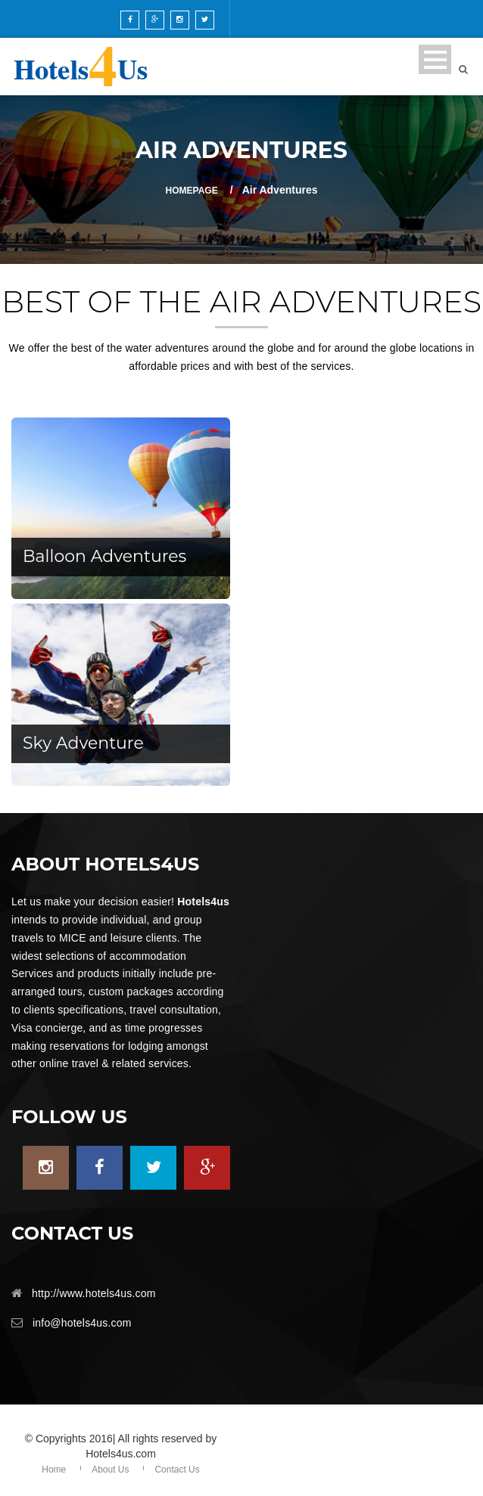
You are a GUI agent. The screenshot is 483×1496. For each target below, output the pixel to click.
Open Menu (435, 59)
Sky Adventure (83, 743)
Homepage (192, 190)
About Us (110, 1469)
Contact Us (176, 1469)
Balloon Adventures (104, 556)
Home (54, 1469)
